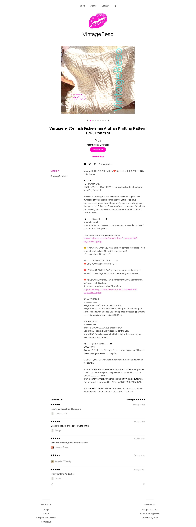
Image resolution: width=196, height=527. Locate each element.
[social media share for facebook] (85, 164)
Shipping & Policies (59, 176)
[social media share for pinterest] (95, 164)
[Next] (144, 484)
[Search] (115, 6)
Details (55, 171)
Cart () (105, 6)
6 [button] (103, 120)
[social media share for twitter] (90, 164)
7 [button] (105, 120)
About (93, 6)
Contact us (46, 522)
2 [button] (93, 120)
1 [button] (90, 120)
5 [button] (100, 120)
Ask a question (105, 164)
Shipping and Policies (46, 518)
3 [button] (95, 120)
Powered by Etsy (150, 518)
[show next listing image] (108, 121)
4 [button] (98, 120)
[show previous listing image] (87, 121)
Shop (82, 6)
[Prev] (52, 484)
